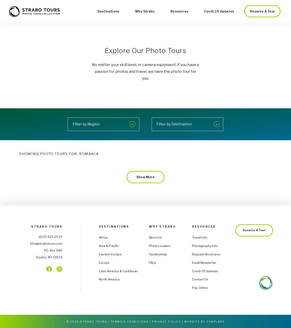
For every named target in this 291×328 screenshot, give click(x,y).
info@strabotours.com (46, 243)
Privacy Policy (166, 321)
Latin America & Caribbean (118, 271)
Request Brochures (206, 254)
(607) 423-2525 (50, 237)
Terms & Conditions (129, 321)
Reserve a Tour (262, 11)
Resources (179, 11)
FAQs (152, 262)
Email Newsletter (204, 262)
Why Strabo (145, 11)
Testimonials (158, 254)
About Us (155, 237)
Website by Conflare (204, 321)
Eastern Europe (110, 254)
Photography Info (205, 246)
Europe (104, 262)
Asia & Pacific (109, 246)
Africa (103, 237)
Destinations (108, 11)
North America (109, 279)
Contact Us (200, 279)
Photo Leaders (160, 246)
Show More (145, 177)
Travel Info (199, 237)
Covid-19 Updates (219, 11)
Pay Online (200, 288)
